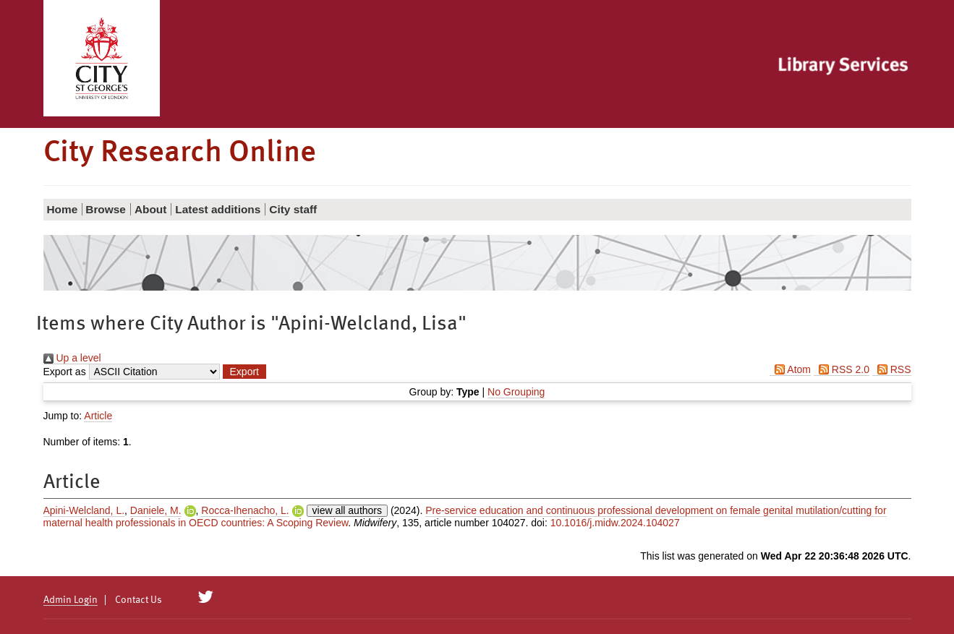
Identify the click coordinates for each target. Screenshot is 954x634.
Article (98, 415)
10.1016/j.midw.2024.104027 (615, 522)
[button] (244, 371)
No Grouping (516, 392)
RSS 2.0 (841, 369)
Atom (790, 369)
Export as (64, 371)
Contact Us (138, 600)
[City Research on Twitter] (205, 597)
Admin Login (70, 600)
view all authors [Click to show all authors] (347, 510)
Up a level (72, 358)
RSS (891, 369)
